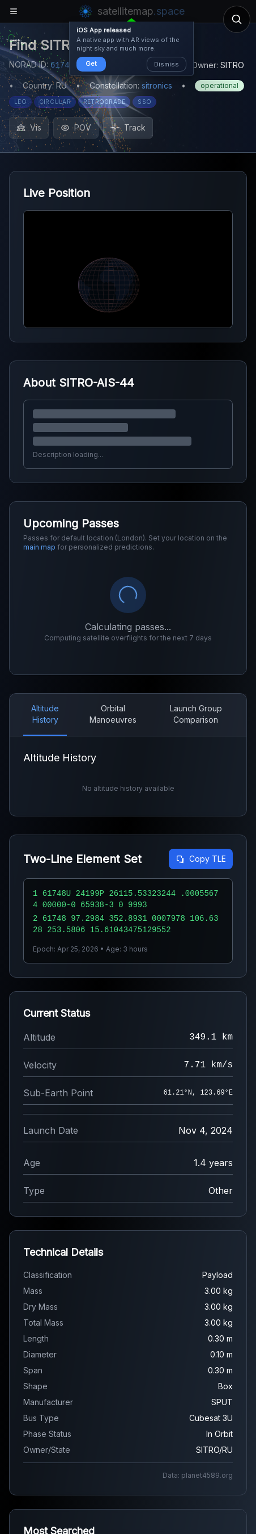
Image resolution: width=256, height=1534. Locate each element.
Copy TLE (201, 859)
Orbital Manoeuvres (112, 713)
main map (39, 547)
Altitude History (45, 713)
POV (76, 127)
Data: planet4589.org (198, 1475)
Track (128, 127)
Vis (28, 127)
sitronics (157, 85)
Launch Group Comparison (196, 713)
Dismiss (166, 64)
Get (91, 64)
